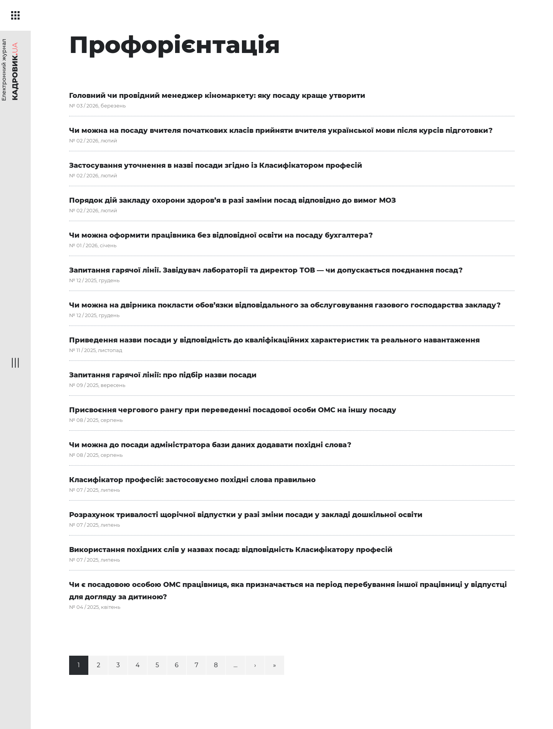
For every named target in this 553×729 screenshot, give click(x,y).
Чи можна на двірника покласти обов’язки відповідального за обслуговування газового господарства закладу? (285, 305)
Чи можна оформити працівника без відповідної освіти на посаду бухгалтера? (221, 235)
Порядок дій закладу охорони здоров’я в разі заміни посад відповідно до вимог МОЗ (232, 200)
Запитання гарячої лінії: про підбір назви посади (163, 375)
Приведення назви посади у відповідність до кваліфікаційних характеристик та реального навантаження (274, 340)
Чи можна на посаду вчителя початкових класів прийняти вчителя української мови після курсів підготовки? (281, 130)
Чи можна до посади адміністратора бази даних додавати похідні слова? (210, 445)
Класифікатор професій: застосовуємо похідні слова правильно (192, 480)
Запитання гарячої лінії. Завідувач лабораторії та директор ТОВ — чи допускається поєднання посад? (266, 270)
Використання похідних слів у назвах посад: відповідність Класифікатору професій (230, 550)
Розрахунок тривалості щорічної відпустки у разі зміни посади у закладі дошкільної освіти (245, 515)
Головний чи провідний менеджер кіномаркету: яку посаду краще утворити (217, 95)
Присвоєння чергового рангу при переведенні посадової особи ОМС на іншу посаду (232, 410)
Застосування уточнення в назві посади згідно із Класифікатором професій (215, 165)
